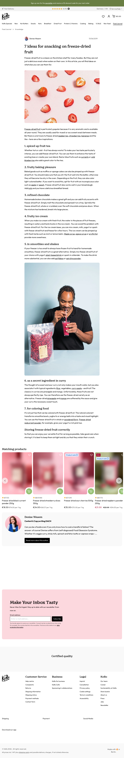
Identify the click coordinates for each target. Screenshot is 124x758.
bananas (85, 136)
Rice (58, 388)
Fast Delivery (8, 9)
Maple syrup (69, 234)
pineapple (51, 398)
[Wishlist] (103, 16)
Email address (15, 615)
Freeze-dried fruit (32, 129)
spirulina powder (73, 258)
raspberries (63, 136)
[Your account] (108, 16)
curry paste (77, 388)
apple (33, 185)
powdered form (71, 419)
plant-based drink (54, 255)
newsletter (49, 3)
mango (63, 398)
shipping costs (24, 752)
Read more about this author (37, 540)
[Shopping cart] (116, 16)
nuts (30, 188)
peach (41, 185)
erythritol (93, 234)
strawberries (75, 136)
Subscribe (57, 619)
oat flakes (59, 258)
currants (85, 157)
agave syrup (81, 234)
